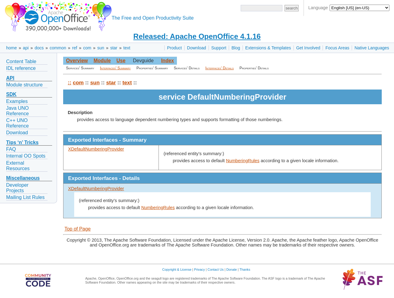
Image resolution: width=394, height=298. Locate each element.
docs (39, 47)
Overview (77, 60)
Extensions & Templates (268, 47)
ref (74, 47)
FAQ (11, 149)
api (26, 47)
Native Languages (371, 47)
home (11, 47)
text (126, 47)
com (87, 47)
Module (102, 60)
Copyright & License (176, 269)
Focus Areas (337, 47)
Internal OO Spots (25, 156)
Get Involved (308, 47)
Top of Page (77, 228)
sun (100, 47)
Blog (235, 47)
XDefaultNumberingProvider (96, 149)
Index (167, 60)
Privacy (199, 269)
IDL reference (21, 68)
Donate (231, 269)
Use (121, 60)
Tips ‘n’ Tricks (22, 142)
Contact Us (216, 269)
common (58, 47)
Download (196, 47)
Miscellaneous (23, 178)
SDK (11, 94)
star (113, 47)
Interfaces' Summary (115, 68)
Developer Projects (17, 187)
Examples (17, 101)
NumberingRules (242, 160)
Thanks (244, 269)
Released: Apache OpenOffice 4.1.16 (197, 36)
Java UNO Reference (17, 110)
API (10, 78)
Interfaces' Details (219, 68)
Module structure (24, 84)
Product (174, 47)
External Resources (17, 165)
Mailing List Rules (25, 197)
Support (218, 47)
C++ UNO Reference (17, 123)
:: (69, 82)
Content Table (21, 61)
